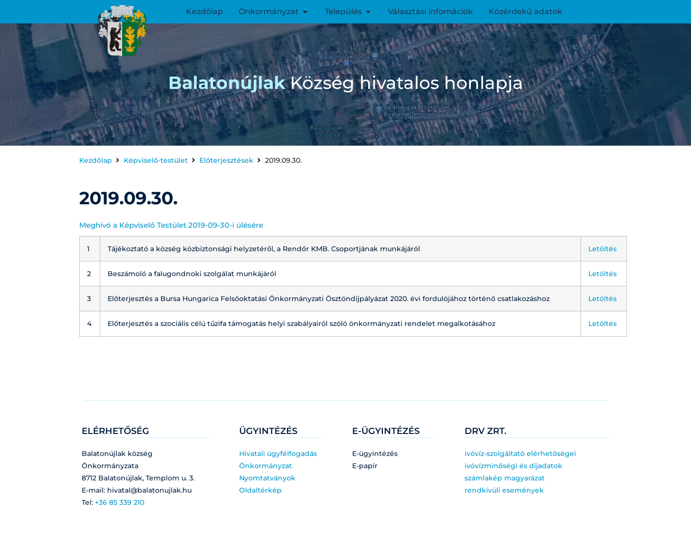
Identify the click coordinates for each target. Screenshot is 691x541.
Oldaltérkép (260, 490)
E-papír (365, 465)
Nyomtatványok (267, 478)
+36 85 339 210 (119, 502)
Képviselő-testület (156, 160)
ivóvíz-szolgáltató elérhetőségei (520, 453)
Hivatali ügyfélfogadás (278, 453)
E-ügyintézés (375, 453)
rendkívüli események (504, 490)
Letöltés (602, 249)
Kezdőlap (95, 160)
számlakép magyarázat (505, 478)
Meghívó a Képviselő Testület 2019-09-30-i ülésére (171, 225)
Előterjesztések (226, 160)
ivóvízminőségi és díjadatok (513, 465)
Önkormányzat (265, 465)
